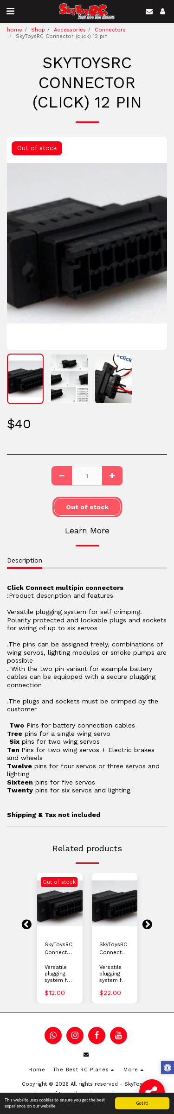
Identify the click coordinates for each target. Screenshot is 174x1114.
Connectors (110, 30)
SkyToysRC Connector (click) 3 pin (60, 949)
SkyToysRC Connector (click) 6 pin (114, 949)
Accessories (70, 30)
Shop (38, 30)
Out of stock (87, 507)
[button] (10, 11)
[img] (60, 903)
